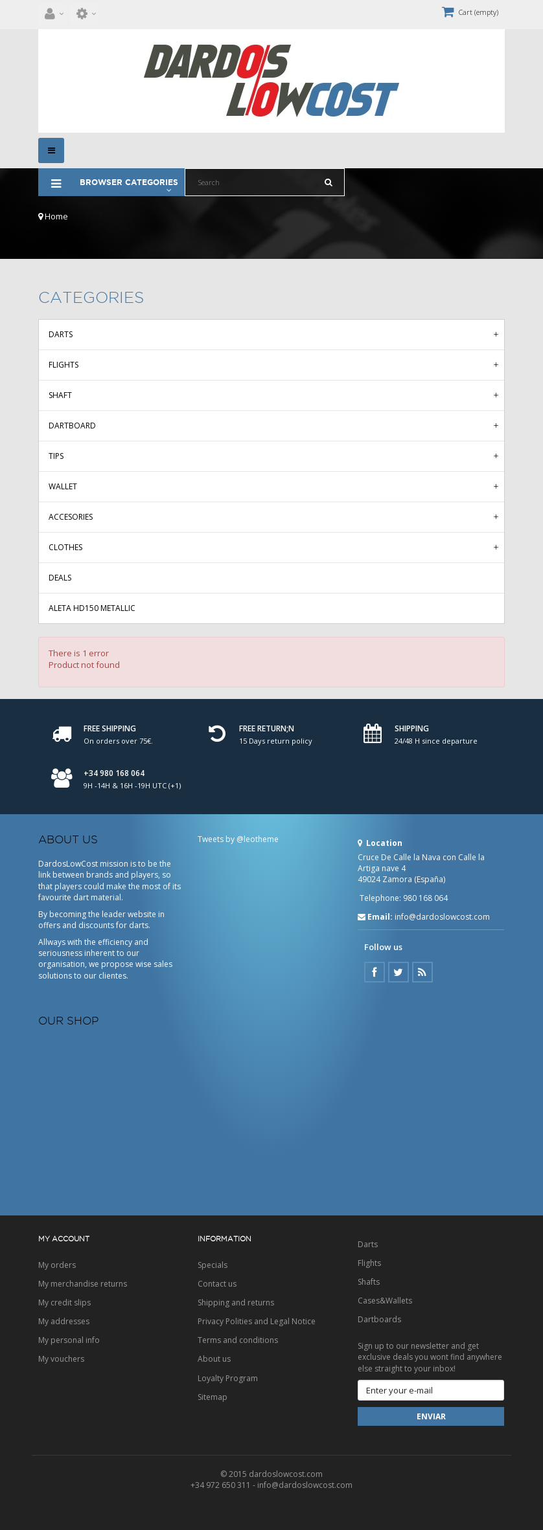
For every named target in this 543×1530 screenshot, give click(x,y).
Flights (63, 364)
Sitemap (212, 1396)
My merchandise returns (82, 1283)
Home (53, 216)
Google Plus (422, 972)
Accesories (71, 516)
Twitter (398, 972)
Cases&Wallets (385, 1300)
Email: (375, 916)
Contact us (217, 1283)
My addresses (63, 1321)
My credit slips (64, 1302)
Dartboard (72, 425)
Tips (56, 455)
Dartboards (379, 1319)
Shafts (369, 1281)
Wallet (63, 486)
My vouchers (61, 1358)
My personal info (69, 1340)
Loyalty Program (228, 1378)
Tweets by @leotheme (238, 839)
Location (380, 842)
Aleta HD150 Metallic (92, 608)
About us (214, 1358)
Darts (61, 334)
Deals (60, 577)
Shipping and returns (236, 1302)
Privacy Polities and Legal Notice (257, 1321)
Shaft (60, 395)
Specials (212, 1264)
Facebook (374, 972)
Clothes (65, 547)
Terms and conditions (238, 1340)
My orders (57, 1264)
